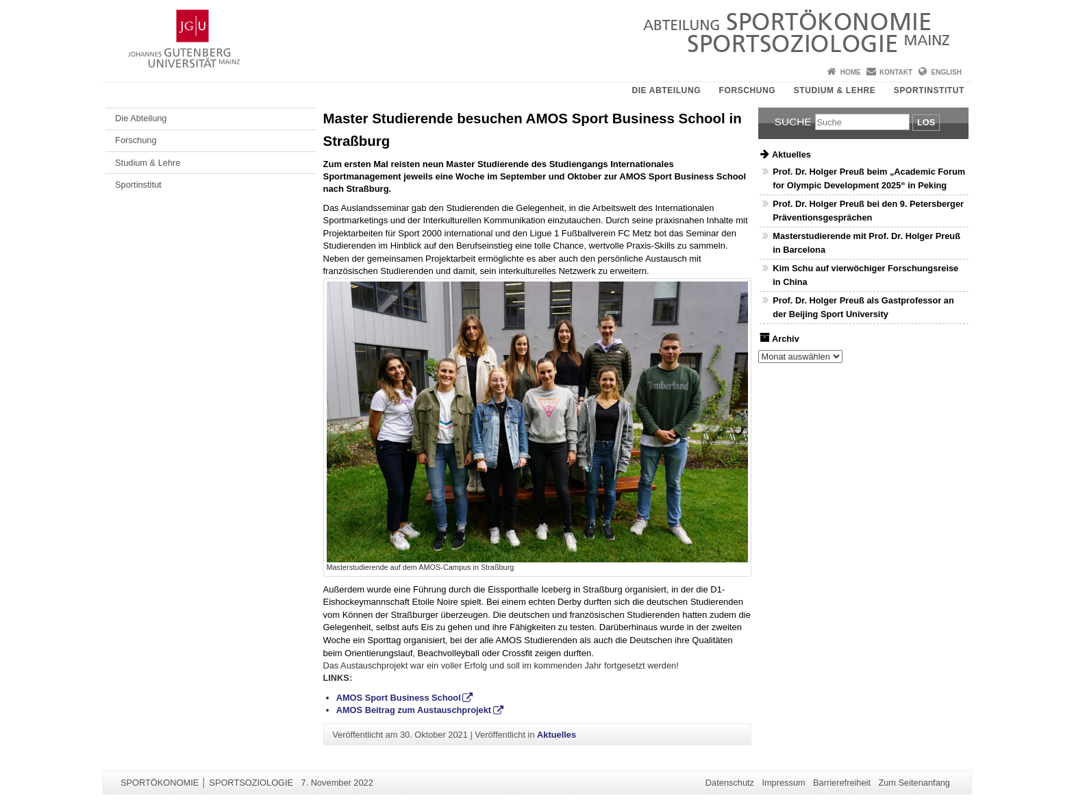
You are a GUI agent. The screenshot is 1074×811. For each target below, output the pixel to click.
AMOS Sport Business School (398, 698)
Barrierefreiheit (842, 782)
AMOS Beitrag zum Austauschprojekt (413, 710)
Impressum (783, 782)
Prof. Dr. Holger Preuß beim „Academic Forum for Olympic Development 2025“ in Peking (869, 178)
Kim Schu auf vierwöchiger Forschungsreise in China (865, 274)
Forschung (747, 90)
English (947, 72)
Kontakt (895, 72)
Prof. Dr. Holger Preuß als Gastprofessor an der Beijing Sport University (863, 307)
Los (926, 122)
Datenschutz (729, 782)
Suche (793, 121)
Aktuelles (556, 734)
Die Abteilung (666, 90)
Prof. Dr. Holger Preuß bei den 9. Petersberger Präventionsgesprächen (868, 210)
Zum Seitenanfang (914, 782)
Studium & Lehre (835, 90)
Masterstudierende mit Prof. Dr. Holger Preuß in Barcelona (866, 242)
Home (850, 72)
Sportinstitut (929, 90)
